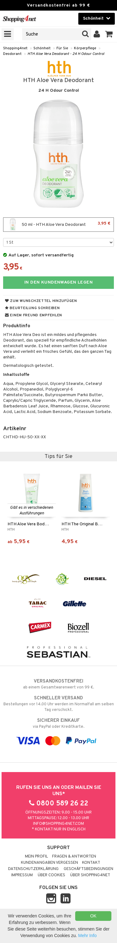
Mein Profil (36, 856)
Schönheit (42, 48)
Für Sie (62, 48)
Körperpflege (85, 48)
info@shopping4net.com (58, 823)
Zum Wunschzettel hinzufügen (41, 301)
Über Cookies (51, 875)
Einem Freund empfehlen (33, 315)
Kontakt (91, 862)
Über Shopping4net (90, 875)
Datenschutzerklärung (33, 869)
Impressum (22, 875)
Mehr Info (87, 935)
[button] (109, 34)
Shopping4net (15, 48)
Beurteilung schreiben (32, 308)
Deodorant (12, 53)
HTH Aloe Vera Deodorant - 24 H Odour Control (65, 53)
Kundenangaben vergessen (49, 862)
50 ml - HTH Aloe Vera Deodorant (58, 224)
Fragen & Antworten (74, 856)
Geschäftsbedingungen (88, 869)
